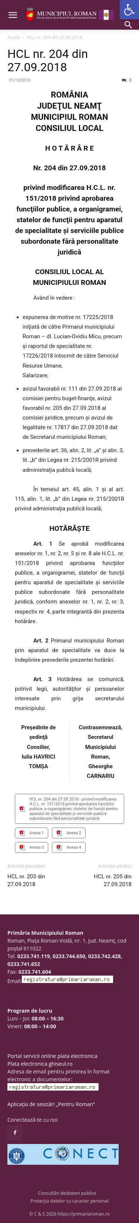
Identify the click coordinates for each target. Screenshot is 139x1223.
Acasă (13, 37)
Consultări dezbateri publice (67, 1193)
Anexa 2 (73, 833)
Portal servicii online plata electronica (52, 1055)
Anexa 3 (36, 847)
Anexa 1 (36, 833)
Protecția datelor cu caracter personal (69, 1201)
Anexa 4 (73, 847)
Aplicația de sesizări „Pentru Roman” (51, 1104)
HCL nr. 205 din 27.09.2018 (113, 880)
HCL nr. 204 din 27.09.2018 (47, 60)
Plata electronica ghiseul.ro (40, 1063)
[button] (129, 9)
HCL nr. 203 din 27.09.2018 (26, 880)
